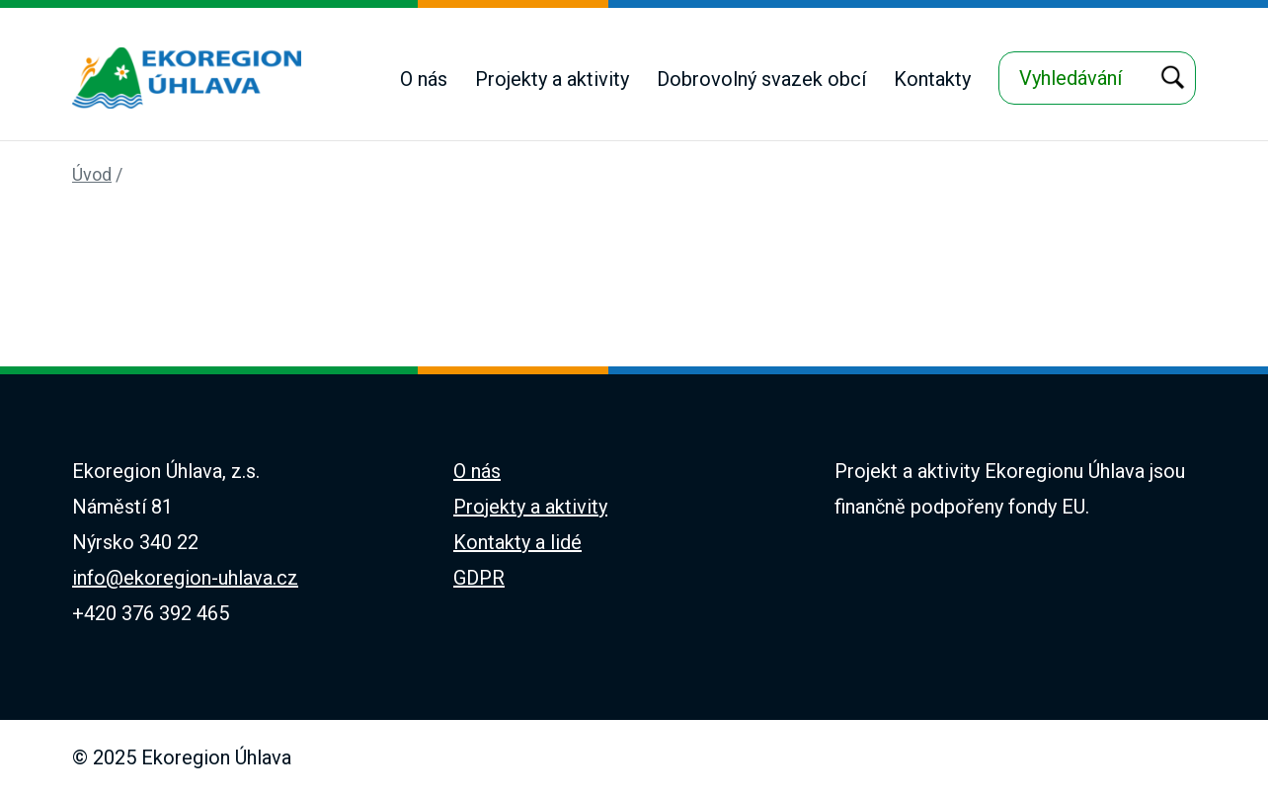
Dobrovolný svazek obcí (761, 79)
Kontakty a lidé (517, 542)
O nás (423, 79)
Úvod (92, 174)
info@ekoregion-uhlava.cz (185, 578)
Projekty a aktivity (552, 79)
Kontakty (932, 79)
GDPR (479, 578)
